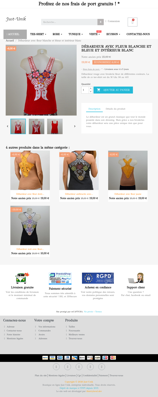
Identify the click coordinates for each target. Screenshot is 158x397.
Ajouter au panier (113, 90)
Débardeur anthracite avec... (79, 194)
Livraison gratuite (22, 287)
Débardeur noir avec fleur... (30, 249)
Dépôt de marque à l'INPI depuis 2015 (79, 388)
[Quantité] (85, 90)
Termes (98, 311)
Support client (136, 287)
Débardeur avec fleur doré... (30, 194)
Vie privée (88, 311)
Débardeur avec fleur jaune (127, 194)
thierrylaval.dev (94, 391)
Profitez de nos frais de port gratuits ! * (78, 4)
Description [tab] (94, 108)
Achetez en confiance (98, 287)
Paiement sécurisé (60, 288)
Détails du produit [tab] (115, 108)
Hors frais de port (91, 69)
